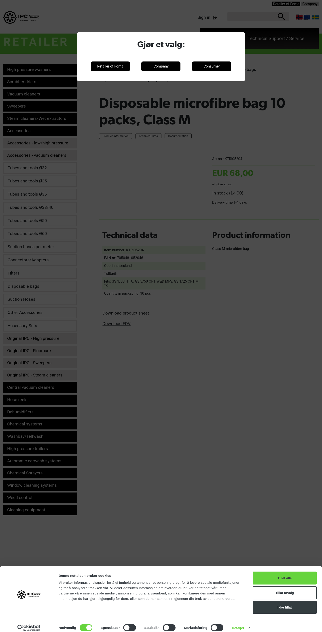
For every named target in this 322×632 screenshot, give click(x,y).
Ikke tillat (285, 603)
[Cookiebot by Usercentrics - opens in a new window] (29, 623)
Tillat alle (285, 573)
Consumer (211, 66)
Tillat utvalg (284, 588)
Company (161, 66)
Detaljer (238, 623)
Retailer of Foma (110, 66)
